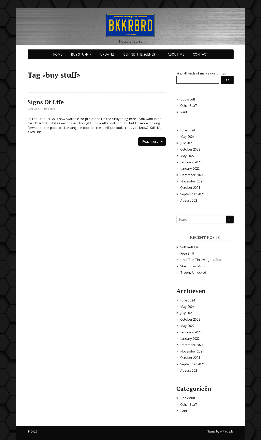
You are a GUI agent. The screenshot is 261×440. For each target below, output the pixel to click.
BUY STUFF (79, 54)
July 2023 (187, 143)
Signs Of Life (46, 102)
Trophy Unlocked (193, 272)
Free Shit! (187, 253)
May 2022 (187, 156)
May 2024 (187, 136)
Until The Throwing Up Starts (202, 260)
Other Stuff (188, 105)
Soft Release (189, 247)
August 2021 (189, 200)
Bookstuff (49, 109)
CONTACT (200, 54)
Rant (183, 112)
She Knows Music (193, 266)
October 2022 (190, 149)
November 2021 (192, 181)
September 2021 (192, 194)
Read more (150, 141)
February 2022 (191, 162)
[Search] (227, 80)
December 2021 (191, 175)
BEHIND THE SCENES (139, 54)
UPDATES (107, 54)
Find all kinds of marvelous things (201, 73)
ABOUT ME (176, 54)
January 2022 (190, 168)
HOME (57, 54)
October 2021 (190, 187)
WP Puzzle (226, 431)
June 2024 (187, 130)
